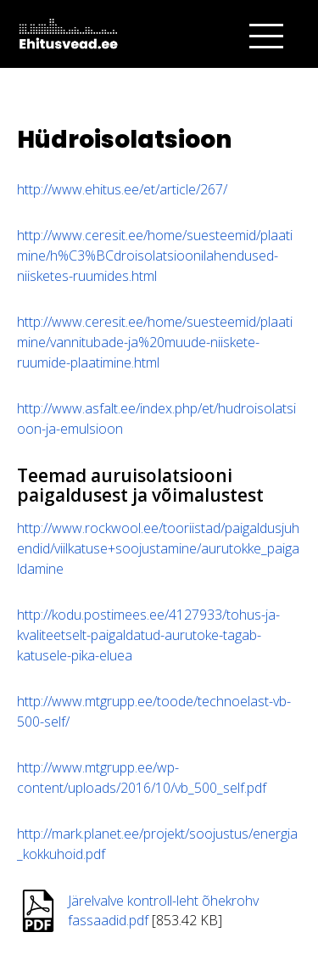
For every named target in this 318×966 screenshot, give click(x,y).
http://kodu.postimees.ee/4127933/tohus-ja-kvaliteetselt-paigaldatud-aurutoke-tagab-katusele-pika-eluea (148, 635)
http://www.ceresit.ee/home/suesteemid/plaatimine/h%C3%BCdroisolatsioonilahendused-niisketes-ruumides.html (155, 255)
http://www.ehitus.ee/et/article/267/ (122, 189)
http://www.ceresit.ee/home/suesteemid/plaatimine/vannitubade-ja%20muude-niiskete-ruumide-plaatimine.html (155, 342)
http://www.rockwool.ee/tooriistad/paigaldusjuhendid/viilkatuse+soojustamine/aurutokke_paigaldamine (158, 548)
